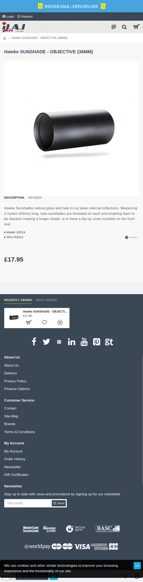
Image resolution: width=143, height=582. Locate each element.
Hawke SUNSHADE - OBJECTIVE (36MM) (45, 311)
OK (137, 565)
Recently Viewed (18, 300)
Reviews (35, 197)
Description (14, 197)
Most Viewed (46, 300)
